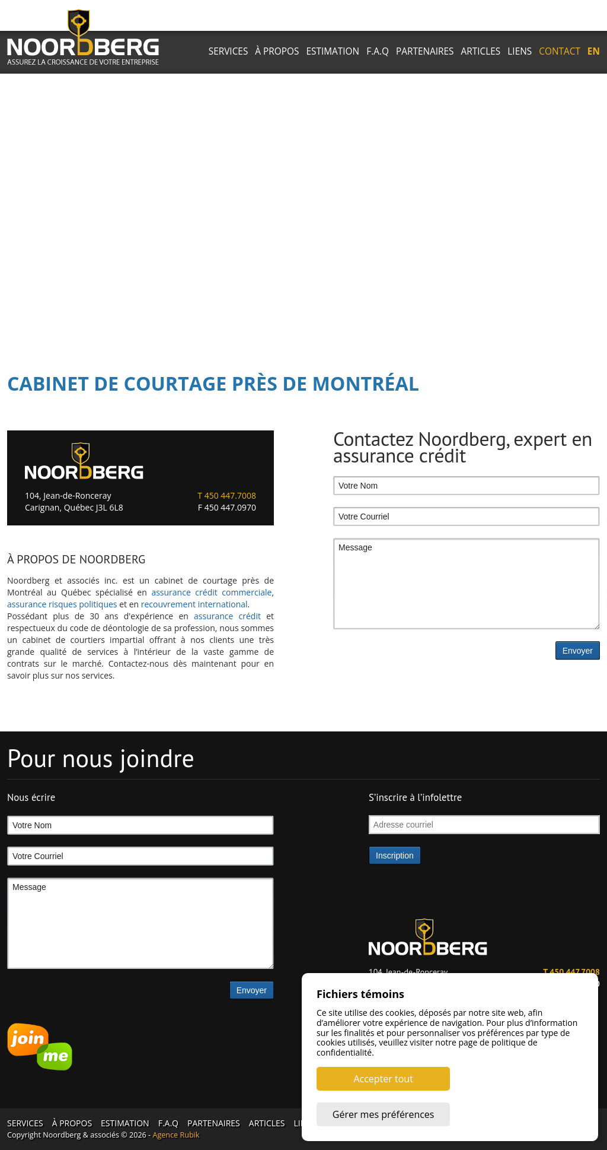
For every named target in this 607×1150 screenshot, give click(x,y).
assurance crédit (227, 616)
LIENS (519, 51)
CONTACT (559, 51)
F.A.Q (377, 51)
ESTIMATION (333, 51)
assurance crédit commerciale (211, 592)
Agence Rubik (175, 1135)
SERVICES (228, 51)
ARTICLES (481, 51)
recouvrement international (194, 604)
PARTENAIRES (425, 51)
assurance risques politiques (62, 604)
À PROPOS (277, 51)
